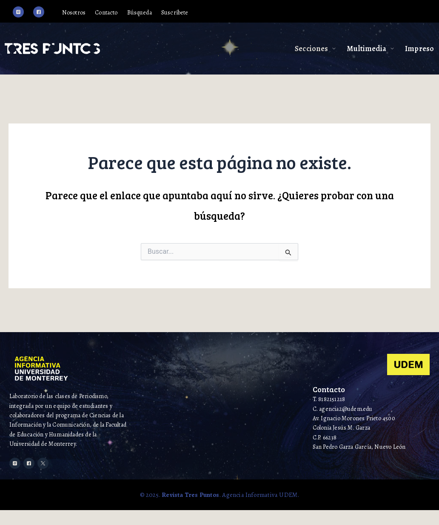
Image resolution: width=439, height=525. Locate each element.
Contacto (125, 13)
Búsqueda (164, 13)
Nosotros (87, 13)
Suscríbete (205, 13)
